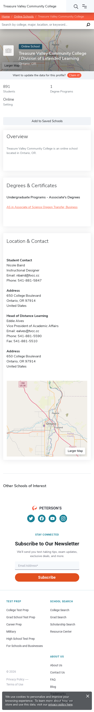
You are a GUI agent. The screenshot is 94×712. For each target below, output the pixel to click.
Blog (53, 686)
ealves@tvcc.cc (27, 331)
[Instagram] (63, 518)
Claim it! (74, 75)
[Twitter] (31, 518)
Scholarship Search (62, 624)
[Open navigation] (84, 6)
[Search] (76, 6)
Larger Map (75, 451)
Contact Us (57, 672)
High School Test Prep (20, 638)
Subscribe (47, 577)
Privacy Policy (15, 679)
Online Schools (24, 17)
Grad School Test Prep (20, 617)
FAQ (53, 679)
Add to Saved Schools (47, 121)
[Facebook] (42, 518)
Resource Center (61, 631)
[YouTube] (52, 518)
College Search (59, 610)
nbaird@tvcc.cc (27, 275)
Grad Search (58, 617)
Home (6, 17)
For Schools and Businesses (24, 646)
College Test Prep (17, 610)
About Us (56, 665)
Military (11, 631)
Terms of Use (14, 684)
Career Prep (14, 624)
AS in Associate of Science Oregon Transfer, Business (42, 207)
